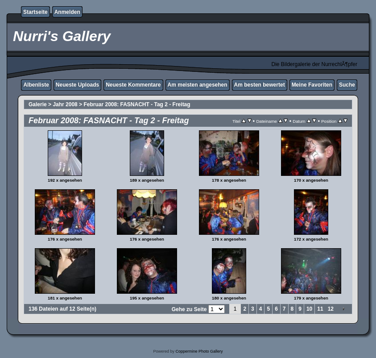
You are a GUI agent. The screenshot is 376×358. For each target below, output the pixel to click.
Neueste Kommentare (133, 85)
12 (331, 309)
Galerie (38, 104)
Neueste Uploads (77, 85)
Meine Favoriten (312, 85)
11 (320, 309)
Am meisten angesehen (197, 85)
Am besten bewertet (259, 85)
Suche (347, 85)
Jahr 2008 (65, 104)
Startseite (35, 12)
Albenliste (36, 85)
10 (309, 309)
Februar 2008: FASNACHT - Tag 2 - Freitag (136, 104)
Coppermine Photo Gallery (199, 351)
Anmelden (67, 12)
